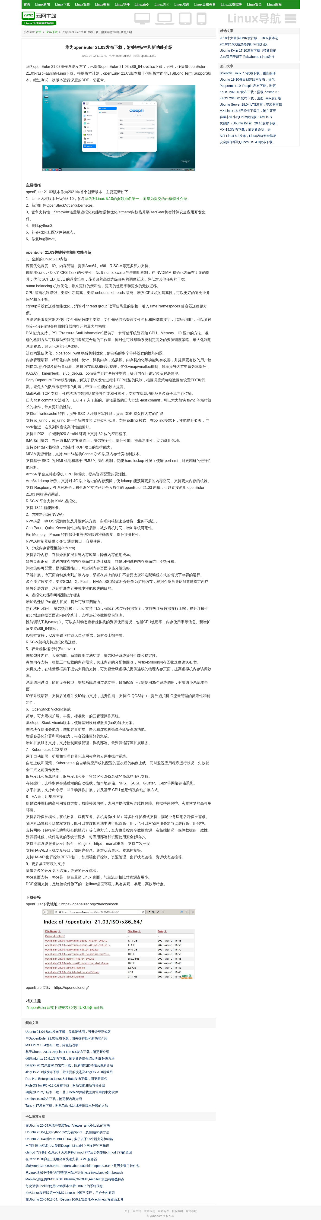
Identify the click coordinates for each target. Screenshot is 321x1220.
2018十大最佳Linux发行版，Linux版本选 (249, 38)
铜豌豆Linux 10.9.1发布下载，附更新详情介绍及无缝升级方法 (69, 1058)
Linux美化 (161, 4)
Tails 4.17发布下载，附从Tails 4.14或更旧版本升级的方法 (66, 1105)
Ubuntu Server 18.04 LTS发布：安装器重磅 (251, 104)
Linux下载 (62, 4)
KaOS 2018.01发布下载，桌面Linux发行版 (250, 98)
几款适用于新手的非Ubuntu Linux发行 (247, 57)
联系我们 (149, 1211)
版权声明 (177, 1211)
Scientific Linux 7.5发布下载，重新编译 (248, 73)
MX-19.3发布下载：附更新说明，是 (245, 129)
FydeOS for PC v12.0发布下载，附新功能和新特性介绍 (65, 1085)
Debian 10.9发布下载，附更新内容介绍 (53, 1099)
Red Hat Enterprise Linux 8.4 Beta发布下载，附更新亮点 (66, 1079)
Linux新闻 (42, 4)
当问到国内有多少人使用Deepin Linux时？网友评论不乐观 (67, 1145)
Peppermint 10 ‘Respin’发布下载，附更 (248, 86)
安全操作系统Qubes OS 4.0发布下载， (248, 142)
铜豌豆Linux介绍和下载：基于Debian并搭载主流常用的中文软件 (71, 1092)
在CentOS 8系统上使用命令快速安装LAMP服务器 (61, 1159)
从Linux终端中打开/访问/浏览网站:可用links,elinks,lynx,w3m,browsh (74, 1172)
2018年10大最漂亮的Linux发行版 (243, 44)
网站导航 (191, 1211)
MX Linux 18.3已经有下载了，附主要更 (248, 111)
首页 (27, 4)
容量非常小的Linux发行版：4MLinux (246, 117)
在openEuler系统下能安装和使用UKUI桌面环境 (65, 1008)
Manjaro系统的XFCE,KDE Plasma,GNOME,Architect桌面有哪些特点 (74, 1179)
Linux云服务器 (205, 4)
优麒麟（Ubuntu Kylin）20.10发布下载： (249, 123)
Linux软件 (122, 4)
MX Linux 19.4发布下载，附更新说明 (52, 1045)
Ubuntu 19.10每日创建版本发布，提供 (247, 79)
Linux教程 (102, 4)
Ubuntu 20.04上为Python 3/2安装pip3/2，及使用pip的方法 (67, 1132)
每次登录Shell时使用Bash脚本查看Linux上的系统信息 (64, 1186)
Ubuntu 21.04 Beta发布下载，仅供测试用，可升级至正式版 (68, 1032)
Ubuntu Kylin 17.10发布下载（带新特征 (248, 50)
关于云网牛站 (132, 1211)
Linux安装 (82, 4)
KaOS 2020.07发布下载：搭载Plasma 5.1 (250, 92)
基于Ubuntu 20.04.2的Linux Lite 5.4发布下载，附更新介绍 (67, 1052)
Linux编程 (274, 4)
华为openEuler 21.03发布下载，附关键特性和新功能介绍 (66, 1038)
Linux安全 (254, 4)
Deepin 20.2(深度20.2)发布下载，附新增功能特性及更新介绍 (69, 1065)
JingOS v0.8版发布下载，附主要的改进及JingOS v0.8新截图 (69, 1072)
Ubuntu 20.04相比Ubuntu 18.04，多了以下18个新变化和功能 (69, 1139)
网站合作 (163, 1211)
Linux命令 (142, 4)
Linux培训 (181, 4)
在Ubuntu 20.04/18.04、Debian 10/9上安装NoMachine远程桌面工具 (74, 1199)
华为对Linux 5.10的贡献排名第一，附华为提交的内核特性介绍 (136, 199)
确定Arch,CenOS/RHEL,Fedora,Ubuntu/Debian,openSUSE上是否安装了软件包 (82, 1166)
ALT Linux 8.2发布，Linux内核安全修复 (248, 136)
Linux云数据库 (231, 4)
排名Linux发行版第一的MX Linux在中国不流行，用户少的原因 (70, 1193)
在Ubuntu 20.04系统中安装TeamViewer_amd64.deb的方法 (67, 1125)
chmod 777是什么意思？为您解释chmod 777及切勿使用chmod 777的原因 (78, 1152)
